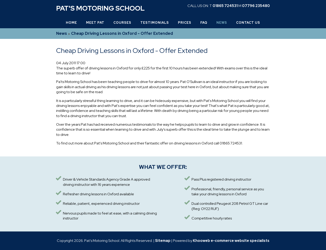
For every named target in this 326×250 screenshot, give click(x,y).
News (221, 23)
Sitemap (162, 240)
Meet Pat (95, 23)
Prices (184, 23)
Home (71, 23)
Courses (122, 23)
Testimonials (154, 23)
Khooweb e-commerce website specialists (231, 240)
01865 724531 (225, 5)
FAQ (203, 23)
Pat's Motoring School (100, 8)
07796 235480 (256, 5)
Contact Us (248, 23)
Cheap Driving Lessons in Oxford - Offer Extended (122, 33)
